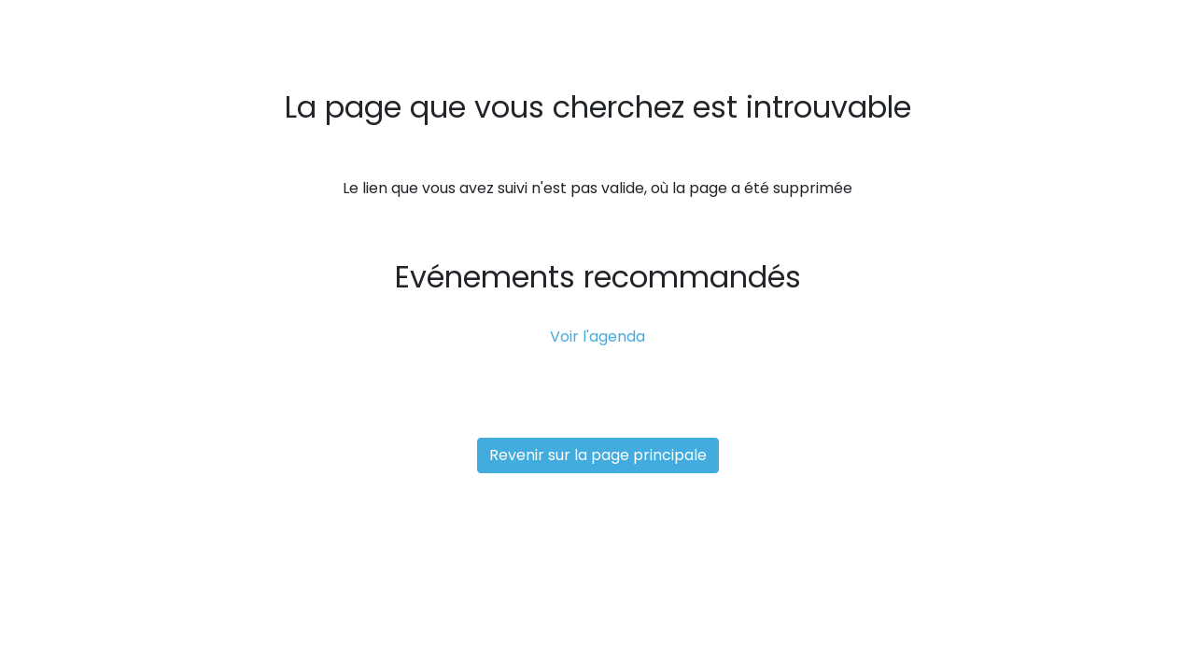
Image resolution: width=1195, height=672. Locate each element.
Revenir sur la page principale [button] (598, 455)
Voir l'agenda (597, 336)
